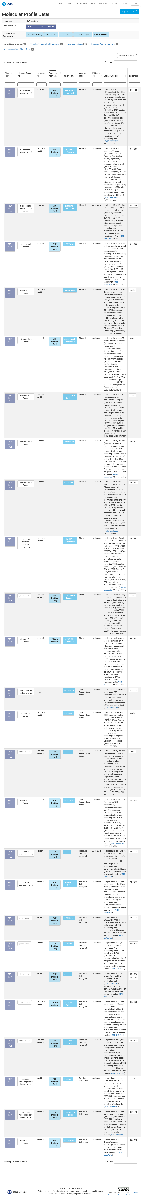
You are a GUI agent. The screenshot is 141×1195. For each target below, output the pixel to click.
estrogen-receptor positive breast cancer (26, 1081)
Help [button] (124, 3)
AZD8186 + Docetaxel (69, 640)
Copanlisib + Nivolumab (70, 397)
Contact (115, 3)
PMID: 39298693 (117, 843)
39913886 (133, 482)
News (61, 3)
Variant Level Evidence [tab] (15, 44)
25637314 (133, 851)
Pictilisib (67, 1079)
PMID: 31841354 (111, 198)
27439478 (133, 918)
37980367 (133, 539)
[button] (14, 74)
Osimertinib (69, 690)
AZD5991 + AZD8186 (69, 1003)
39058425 (133, 90)
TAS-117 (67, 752)
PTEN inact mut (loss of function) (40, 27)
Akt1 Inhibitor (51, 34)
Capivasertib (69, 1140)
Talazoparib (69, 442)
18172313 (133, 974)
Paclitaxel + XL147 (69, 883)
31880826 (133, 244)
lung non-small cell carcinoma (26, 691)
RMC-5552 (68, 713)
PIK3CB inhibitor (100, 34)
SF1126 (67, 974)
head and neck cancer (26, 714)
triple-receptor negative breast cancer (26, 93)
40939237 (133, 639)
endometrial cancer (26, 245)
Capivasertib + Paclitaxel (70, 150)
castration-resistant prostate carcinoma (26, 543)
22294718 (133, 1140)
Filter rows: (109, 62)
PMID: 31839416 (111, 708)
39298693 (133, 800)
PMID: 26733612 (111, 1107)
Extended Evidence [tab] (77, 44)
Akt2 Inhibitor (65, 34)
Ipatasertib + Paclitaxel (70, 91)
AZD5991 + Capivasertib (70, 1042)
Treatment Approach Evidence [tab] (104, 44)
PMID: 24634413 (117, 969)
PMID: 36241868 (117, 1035)
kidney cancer (24, 918)
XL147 (67, 852)
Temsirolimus (69, 290)
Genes (69, 3)
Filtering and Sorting (128, 55)
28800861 (133, 206)
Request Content (129, 11)
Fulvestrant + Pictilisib (70, 1113)
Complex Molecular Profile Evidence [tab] (46, 44)
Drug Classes (81, 3)
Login (135, 3)
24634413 (133, 943)
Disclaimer (103, 3)
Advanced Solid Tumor (26, 291)
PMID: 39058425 (111, 141)
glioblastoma (24, 596)
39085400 (133, 441)
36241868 (133, 1002)
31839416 (133, 690)
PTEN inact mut (10, 93)
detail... (132, 290)
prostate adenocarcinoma (26, 853)
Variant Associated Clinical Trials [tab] (19, 49)
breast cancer (24, 752)
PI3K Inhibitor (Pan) (83, 34)
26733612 (133, 1079)
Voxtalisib (68, 944)
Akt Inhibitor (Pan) (34, 34)
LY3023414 (68, 244)
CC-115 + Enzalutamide (69, 540)
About (93, 3)
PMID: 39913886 (111, 531)
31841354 (133, 149)
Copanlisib (68, 483)
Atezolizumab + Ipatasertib (69, 340)
